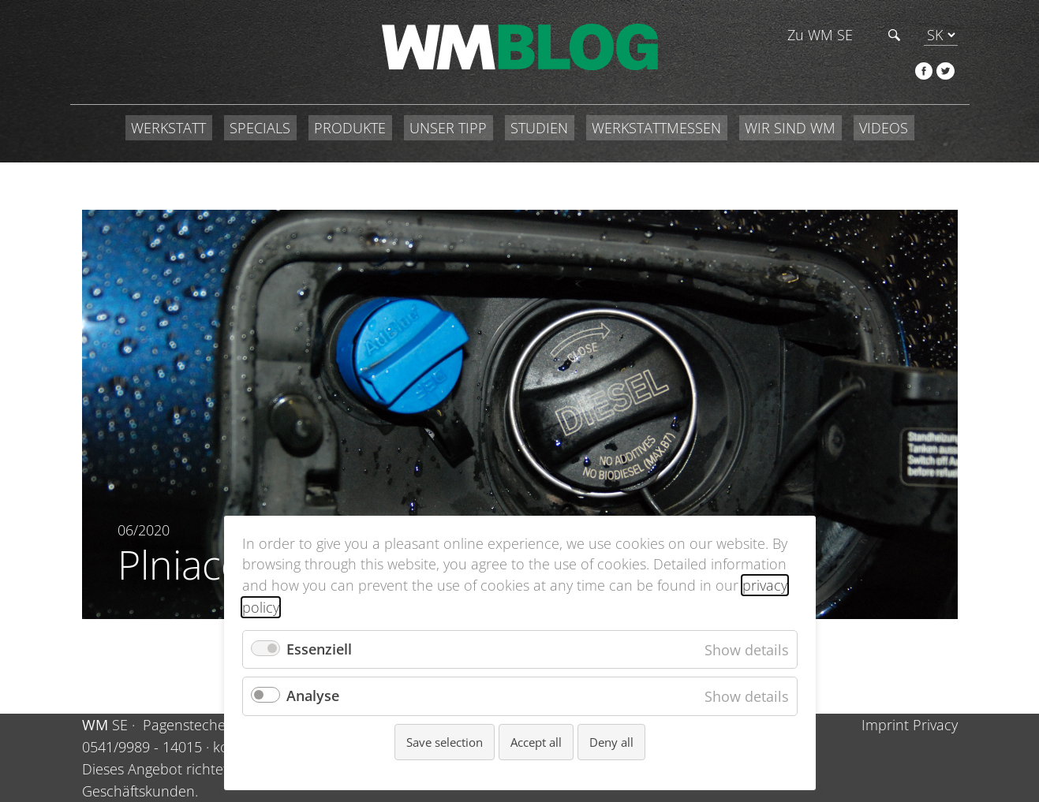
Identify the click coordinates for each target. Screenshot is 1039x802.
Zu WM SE (820, 34)
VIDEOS (883, 127)
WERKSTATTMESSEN (656, 127)
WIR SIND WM (790, 127)
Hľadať (894, 35)
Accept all (536, 742)
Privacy (935, 724)
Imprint (885, 724)
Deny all (611, 742)
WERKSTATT (168, 127)
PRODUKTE (350, 127)
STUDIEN (539, 127)
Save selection (444, 742)
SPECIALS (260, 127)
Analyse (312, 695)
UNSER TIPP (448, 127)
